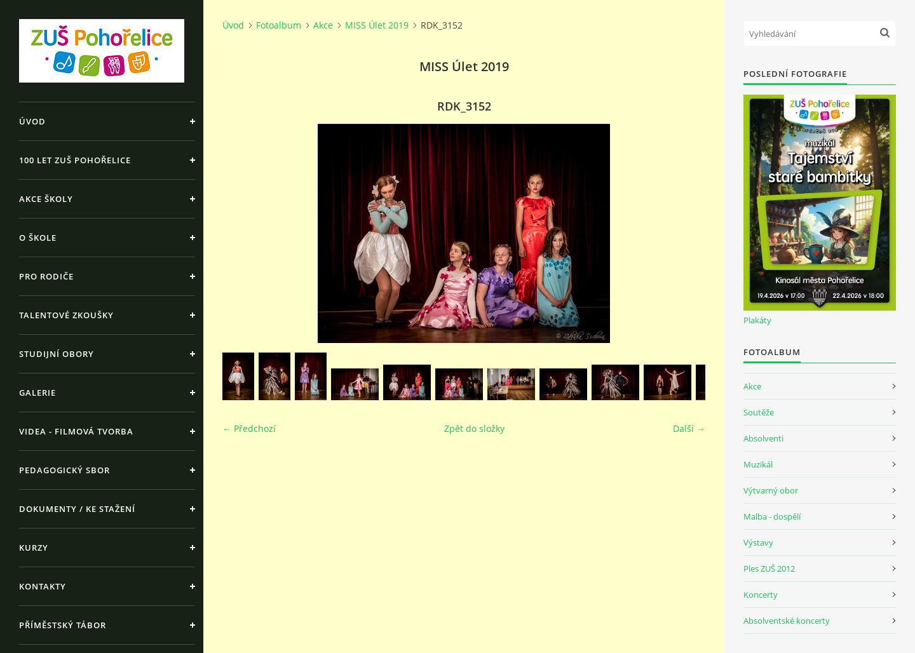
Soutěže (758, 412)
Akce (323, 25)
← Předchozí (249, 428)
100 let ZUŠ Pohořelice (75, 160)
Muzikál (758, 464)
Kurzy (33, 547)
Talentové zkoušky (66, 315)
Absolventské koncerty (786, 620)
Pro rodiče (46, 276)
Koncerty (760, 594)
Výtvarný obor (770, 490)
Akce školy (46, 199)
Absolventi (763, 438)
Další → (689, 428)
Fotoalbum (278, 25)
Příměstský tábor (62, 625)
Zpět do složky (474, 428)
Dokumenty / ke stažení (77, 509)
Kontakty (42, 586)
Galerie (37, 392)
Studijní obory (56, 354)
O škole (38, 237)
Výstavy (758, 542)
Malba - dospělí (772, 516)
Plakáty (757, 320)
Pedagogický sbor (64, 470)
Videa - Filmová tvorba (76, 431)
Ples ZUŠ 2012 (769, 568)
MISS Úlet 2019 (377, 25)
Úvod (32, 121)
